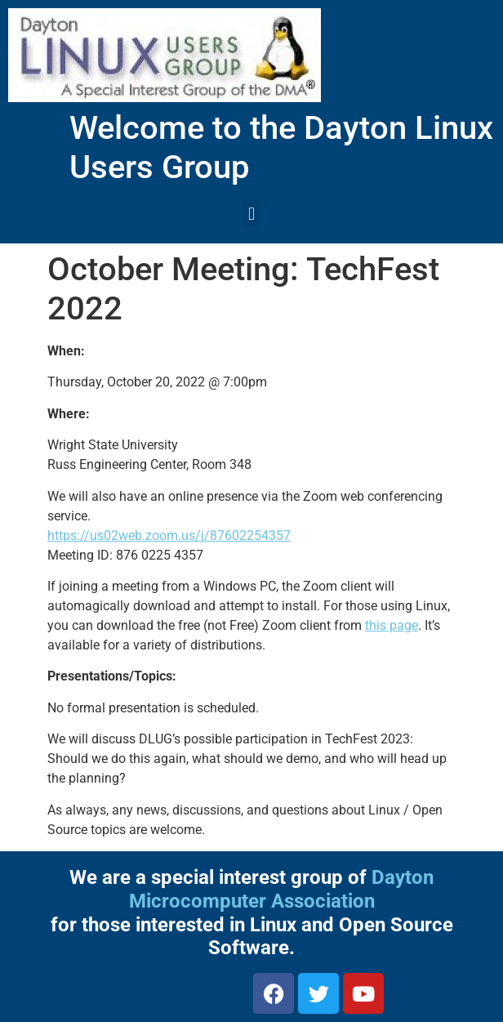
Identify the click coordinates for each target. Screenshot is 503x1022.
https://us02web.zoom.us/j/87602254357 (169, 535)
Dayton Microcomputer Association (281, 889)
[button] (251, 213)
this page (391, 625)
